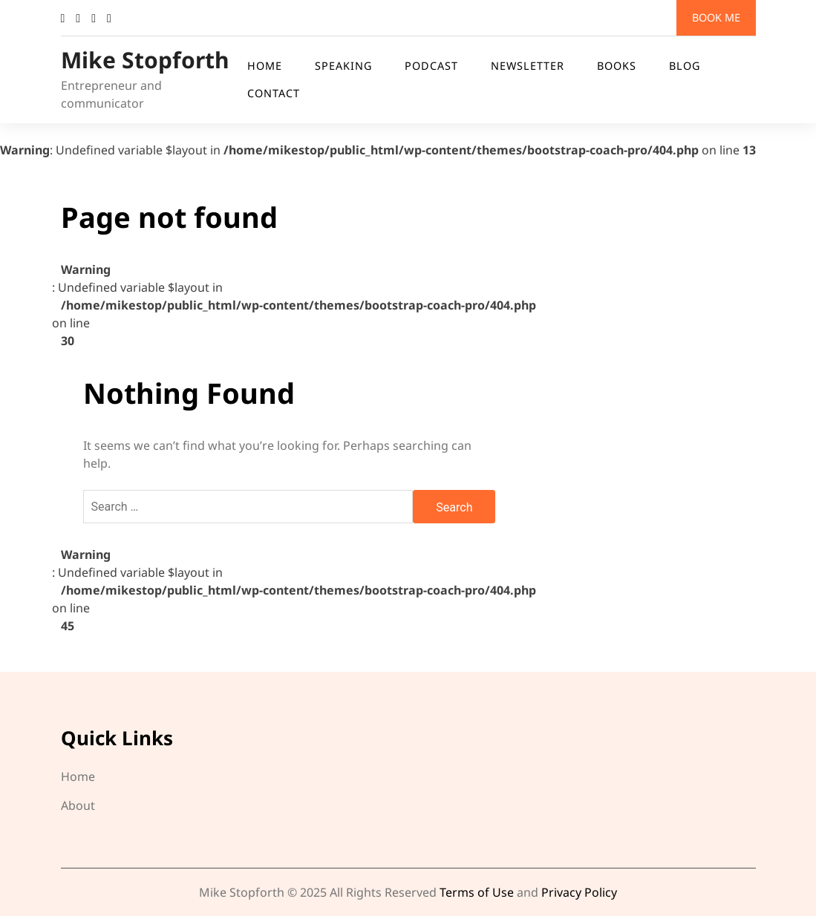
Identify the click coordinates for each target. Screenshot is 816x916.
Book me (716, 17)
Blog (684, 66)
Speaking (343, 66)
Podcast (431, 66)
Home (264, 66)
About (78, 805)
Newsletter (527, 66)
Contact (273, 93)
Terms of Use (477, 892)
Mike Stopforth (145, 60)
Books (616, 66)
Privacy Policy (579, 892)
